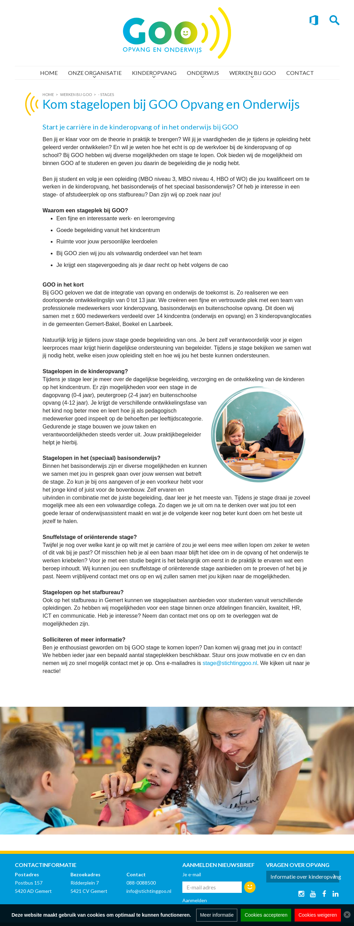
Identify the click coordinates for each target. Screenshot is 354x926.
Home (49, 72)
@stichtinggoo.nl (236, 663)
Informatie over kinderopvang (304, 876)
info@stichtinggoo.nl (148, 891)
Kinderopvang (154, 72)
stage (209, 663)
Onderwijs (203, 72)
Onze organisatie (95, 72)
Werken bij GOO (252, 72)
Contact (300, 72)
